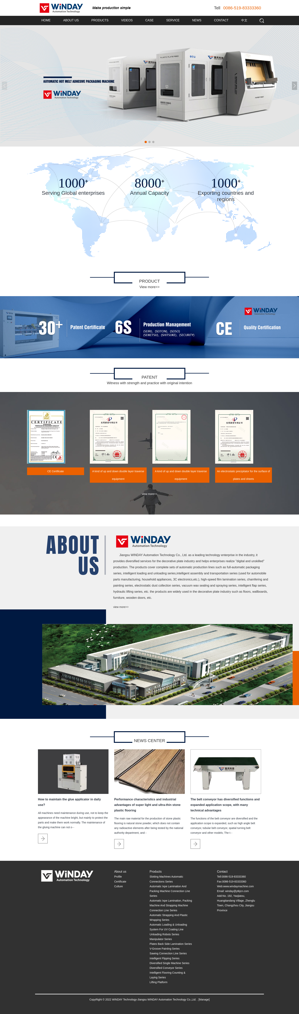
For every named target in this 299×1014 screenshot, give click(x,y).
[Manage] (204, 999)
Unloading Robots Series (164, 934)
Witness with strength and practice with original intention (149, 383)
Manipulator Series (161, 939)
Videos (127, 20)
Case (149, 20)
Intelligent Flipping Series (164, 958)
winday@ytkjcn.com (237, 891)
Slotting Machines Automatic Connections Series (166, 879)
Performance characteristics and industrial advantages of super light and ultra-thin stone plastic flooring (147, 805)
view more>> (149, 493)
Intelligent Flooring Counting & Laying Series (168, 975)
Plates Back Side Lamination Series (171, 943)
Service (173, 20)
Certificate (120, 881)
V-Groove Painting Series (165, 948)
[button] (294, 86)
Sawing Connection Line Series (168, 953)
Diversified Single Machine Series (170, 963)
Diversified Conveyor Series (166, 967)
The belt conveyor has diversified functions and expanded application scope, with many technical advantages (225, 805)
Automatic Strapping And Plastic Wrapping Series (169, 917)
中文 (244, 20)
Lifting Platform (158, 982)
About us (71, 20)
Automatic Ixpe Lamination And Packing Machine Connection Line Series (170, 891)
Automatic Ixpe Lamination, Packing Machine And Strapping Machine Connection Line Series (171, 905)
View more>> (149, 287)
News (196, 20)
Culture (118, 886)
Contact (221, 20)
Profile (118, 876)
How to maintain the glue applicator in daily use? (69, 802)
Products (100, 20)
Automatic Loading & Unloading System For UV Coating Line (168, 927)
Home (46, 20)
